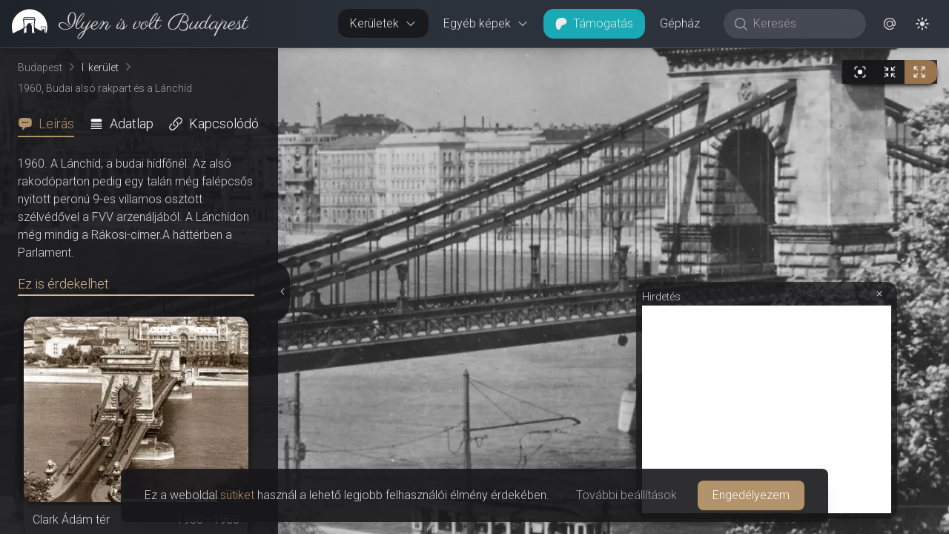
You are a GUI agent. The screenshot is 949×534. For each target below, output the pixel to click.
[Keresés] (802, 24)
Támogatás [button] (594, 23)
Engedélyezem (751, 495)
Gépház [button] (680, 23)
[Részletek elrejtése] (282, 291)
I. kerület (100, 67)
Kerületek (383, 23)
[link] (124, 24)
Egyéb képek (486, 23)
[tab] (50, 124)
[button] (890, 24)
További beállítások (626, 495)
